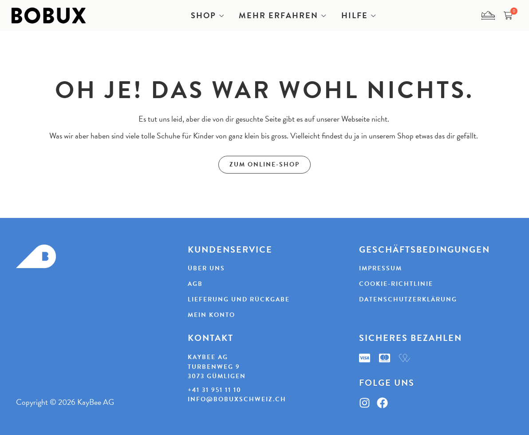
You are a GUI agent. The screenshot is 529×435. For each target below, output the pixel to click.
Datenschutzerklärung (408, 299)
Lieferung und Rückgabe (239, 299)
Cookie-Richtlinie (396, 284)
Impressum (380, 268)
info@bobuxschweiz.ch (237, 399)
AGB (195, 284)
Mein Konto (211, 315)
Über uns (206, 268)
